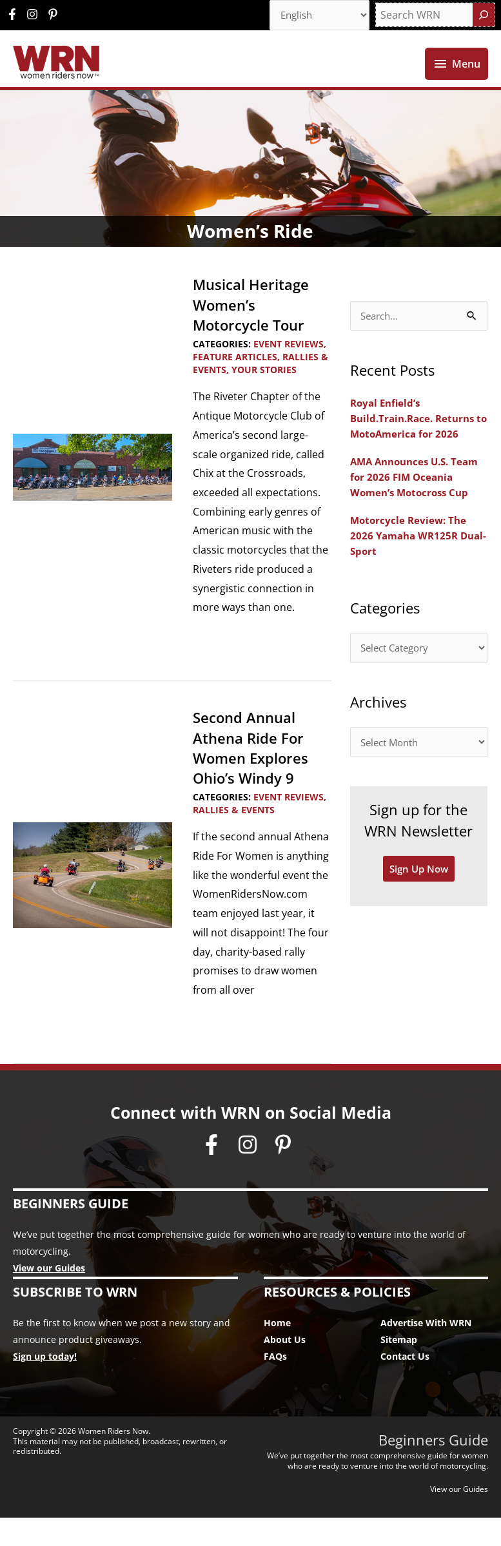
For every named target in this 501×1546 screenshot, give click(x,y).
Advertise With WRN (425, 1351)
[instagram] (35, 15)
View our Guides (49, 1296)
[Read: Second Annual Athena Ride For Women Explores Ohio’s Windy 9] (92, 902)
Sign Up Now (418, 918)
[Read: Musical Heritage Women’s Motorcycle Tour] (92, 494)
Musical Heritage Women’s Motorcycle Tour (256, 332)
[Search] (484, 16)
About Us (285, 1368)
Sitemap (398, 1368)
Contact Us (404, 1384)
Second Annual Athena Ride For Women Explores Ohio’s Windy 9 (256, 775)
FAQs (275, 1384)
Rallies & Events (234, 838)
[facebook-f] (15, 15)
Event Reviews (288, 371)
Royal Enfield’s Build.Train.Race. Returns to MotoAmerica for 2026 (416, 447)
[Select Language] (315, 16)
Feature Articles (235, 385)
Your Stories (264, 398)
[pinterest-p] (54, 15)
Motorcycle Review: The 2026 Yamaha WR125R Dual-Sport (410, 580)
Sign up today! (45, 1384)
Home (277, 1351)
